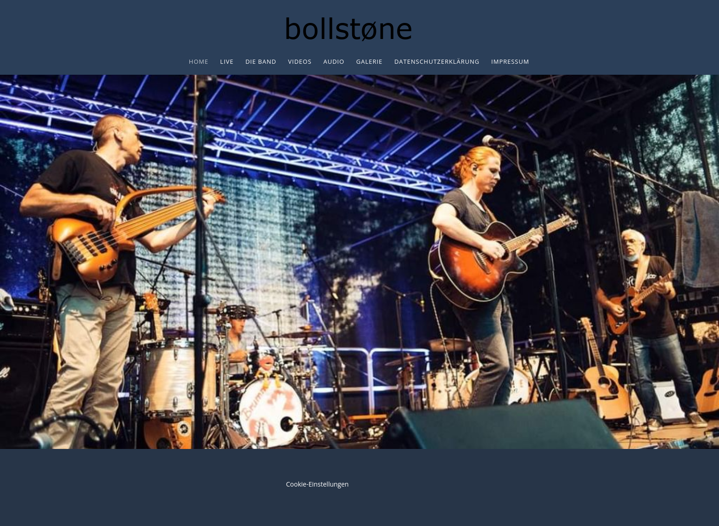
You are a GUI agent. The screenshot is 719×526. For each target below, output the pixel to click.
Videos (299, 62)
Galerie (369, 62)
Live (226, 62)
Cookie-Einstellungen (317, 484)
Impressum (510, 62)
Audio (333, 62)
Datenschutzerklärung (437, 62)
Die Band (261, 62)
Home (199, 62)
